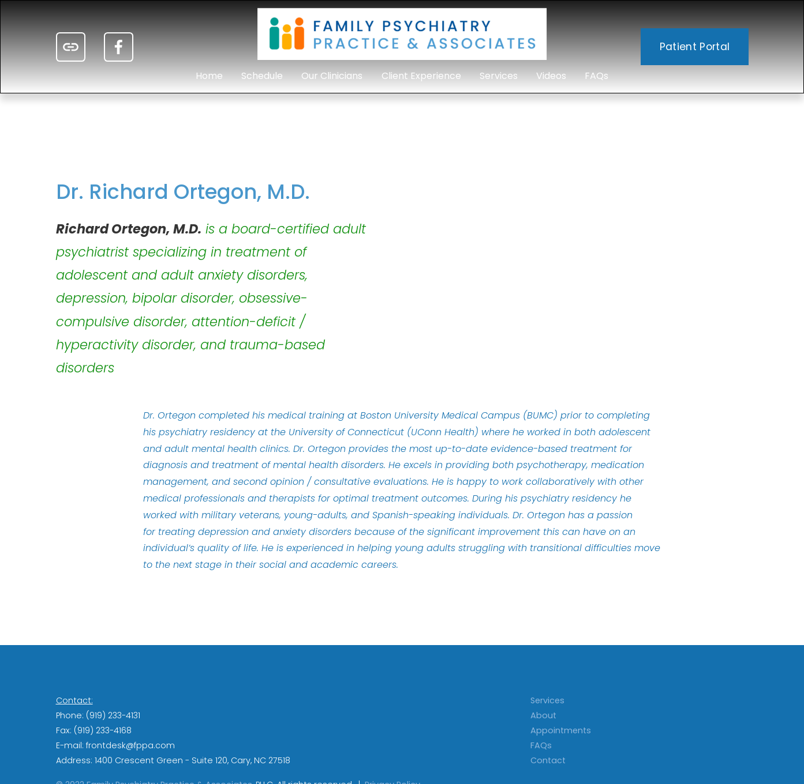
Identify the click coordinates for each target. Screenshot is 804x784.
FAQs (596, 75)
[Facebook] (118, 47)
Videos (551, 75)
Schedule (262, 75)
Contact (548, 760)
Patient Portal (695, 47)
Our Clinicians (331, 75)
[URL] (70, 47)
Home (209, 75)
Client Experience (421, 75)
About (543, 715)
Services (499, 75)
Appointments (560, 730)
